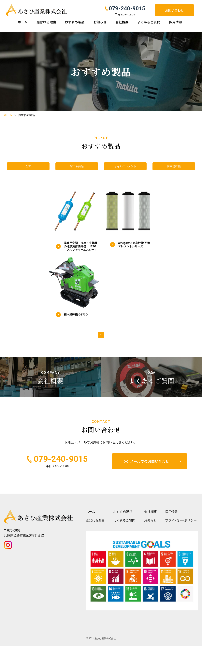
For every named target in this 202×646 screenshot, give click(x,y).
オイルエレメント (125, 166)
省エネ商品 (77, 166)
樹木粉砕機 (174, 166)
